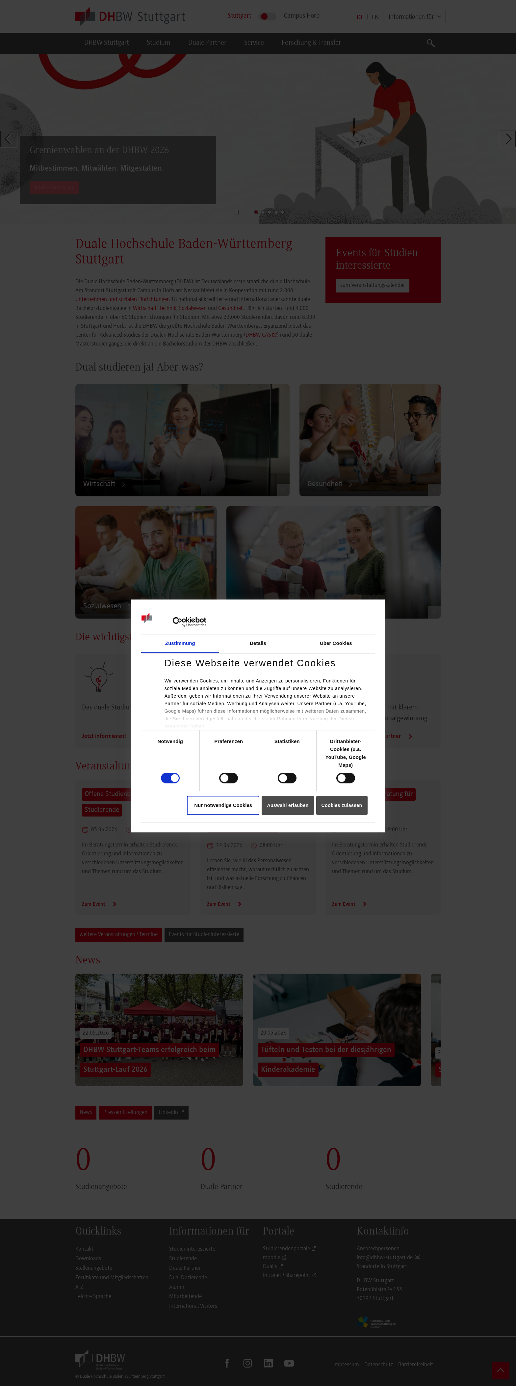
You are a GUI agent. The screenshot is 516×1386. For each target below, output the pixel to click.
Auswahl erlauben (287, 805)
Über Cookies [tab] (336, 643)
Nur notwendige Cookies (223, 805)
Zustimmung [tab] (180, 643)
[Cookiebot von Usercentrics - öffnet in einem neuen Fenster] (177, 622)
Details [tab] (258, 643)
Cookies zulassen (342, 805)
